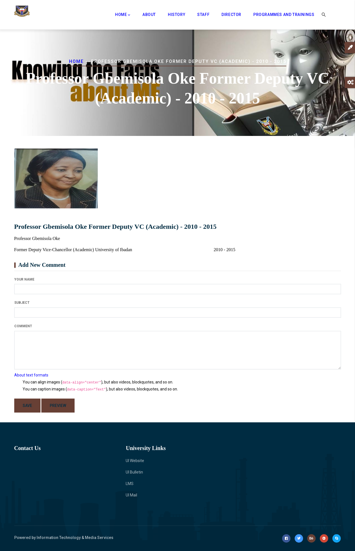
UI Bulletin (134, 472)
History (176, 14)
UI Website (135, 460)
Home (122, 15)
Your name (24, 279)
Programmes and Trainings (283, 14)
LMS (130, 483)
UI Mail (131, 495)
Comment (23, 326)
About (149, 14)
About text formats (31, 375)
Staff (203, 14)
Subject (22, 303)
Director (231, 14)
